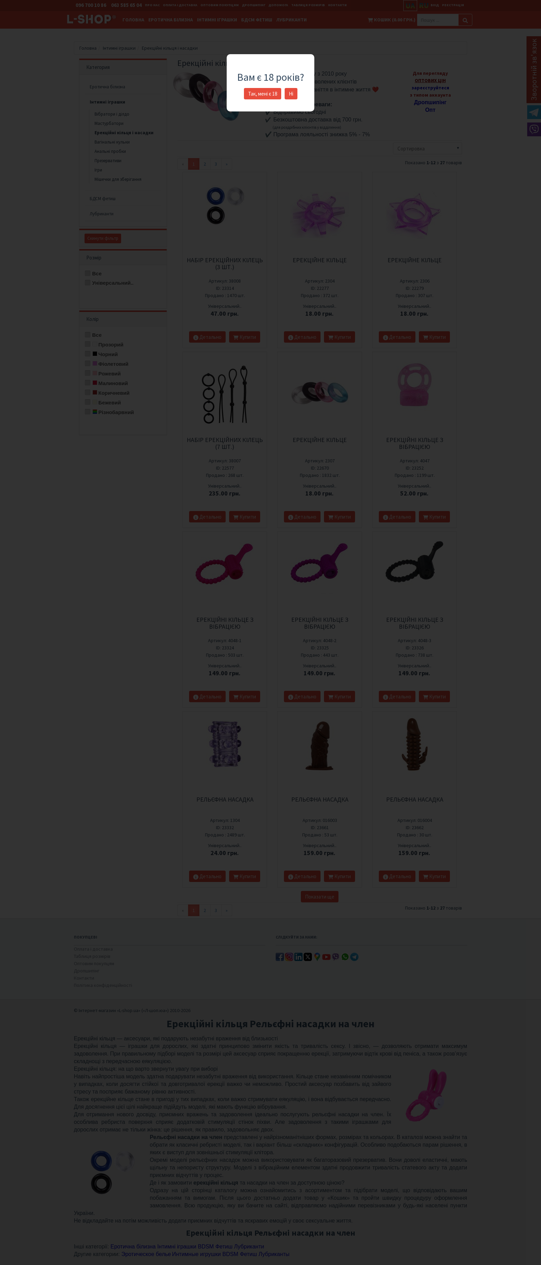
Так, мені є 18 (262, 93)
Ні (291, 93)
